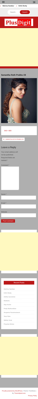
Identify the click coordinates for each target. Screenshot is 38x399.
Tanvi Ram (7, 316)
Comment (5, 165)
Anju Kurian (7, 304)
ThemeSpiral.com (20, 393)
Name (3, 194)
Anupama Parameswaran (12, 312)
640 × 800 (7, 131)
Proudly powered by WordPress (12, 391)
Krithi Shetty (23, 6)
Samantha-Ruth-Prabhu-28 (14, 139)
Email (3, 203)
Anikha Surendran (9, 297)
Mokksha (7, 300)
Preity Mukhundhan (10, 308)
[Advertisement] (19, 47)
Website (4, 212)
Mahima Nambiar (8, 6)
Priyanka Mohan (9, 324)
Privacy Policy (32, 395)
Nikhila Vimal (8, 320)
